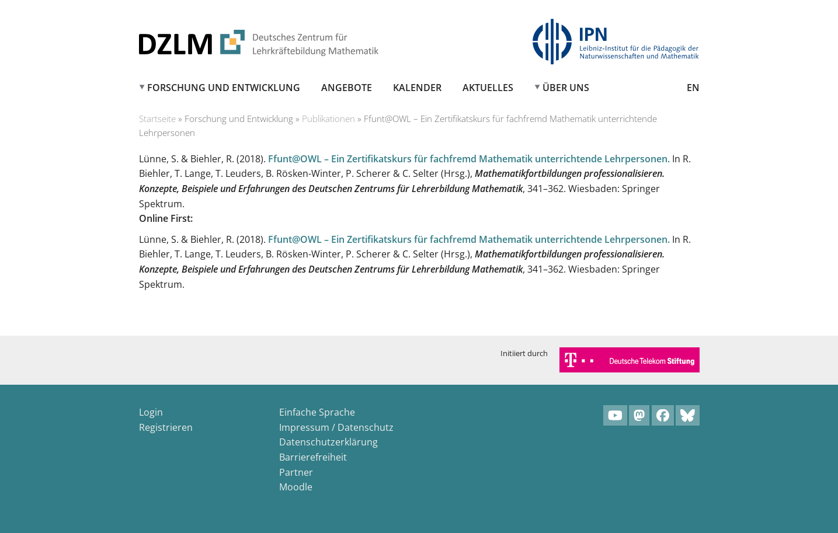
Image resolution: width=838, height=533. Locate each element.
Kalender (417, 87)
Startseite (157, 118)
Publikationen (328, 118)
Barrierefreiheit (313, 457)
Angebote (346, 87)
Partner (296, 472)
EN (693, 87)
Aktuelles (488, 87)
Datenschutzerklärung (328, 442)
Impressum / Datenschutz (336, 427)
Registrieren (166, 427)
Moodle (295, 486)
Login (151, 412)
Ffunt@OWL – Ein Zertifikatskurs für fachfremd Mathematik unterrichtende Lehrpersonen (467, 158)
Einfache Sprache (317, 412)
